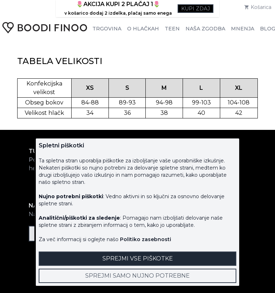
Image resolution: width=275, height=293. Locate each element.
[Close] (137, 276)
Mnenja (242, 28)
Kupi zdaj (195, 8)
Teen (172, 28)
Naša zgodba (205, 28)
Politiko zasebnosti (145, 239)
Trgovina (106, 28)
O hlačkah (143, 28)
